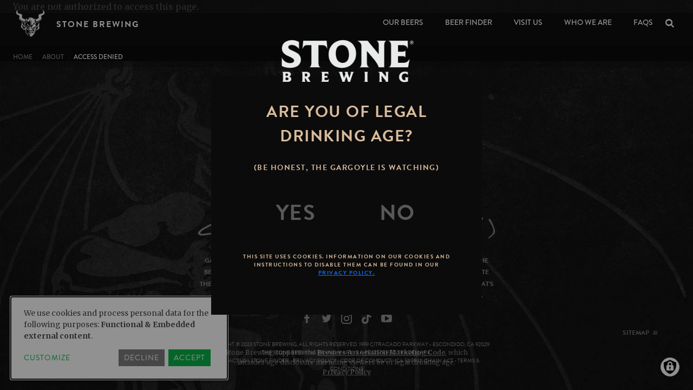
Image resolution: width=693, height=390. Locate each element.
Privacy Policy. (346, 273)
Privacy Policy (347, 372)
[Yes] (296, 213)
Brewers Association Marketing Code (381, 352)
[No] (397, 213)
